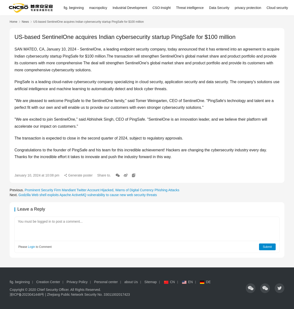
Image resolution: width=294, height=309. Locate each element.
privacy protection (248, 8)
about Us (131, 282)
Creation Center (48, 282)
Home (13, 21)
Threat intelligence (190, 8)
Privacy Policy (77, 282)
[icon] (250, 288)
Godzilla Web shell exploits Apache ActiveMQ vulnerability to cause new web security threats (88, 195)
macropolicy (98, 8)
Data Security (219, 8)
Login (31, 247)
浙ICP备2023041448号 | (28, 294)
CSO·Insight (161, 8)
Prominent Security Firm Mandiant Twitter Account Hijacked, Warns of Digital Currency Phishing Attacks (102, 190)
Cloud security (277, 8)
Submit (267, 247)
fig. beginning (74, 8)
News (25, 21)
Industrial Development (130, 8)
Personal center (106, 282)
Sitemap (150, 282)
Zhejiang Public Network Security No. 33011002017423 (88, 294)
